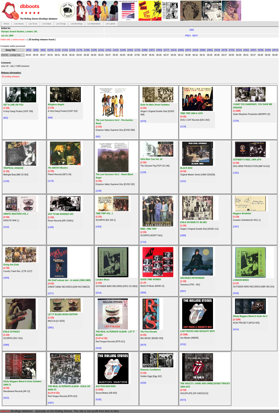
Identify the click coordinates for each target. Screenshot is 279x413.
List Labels (110, 24)
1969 (191, 30)
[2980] (203, 50)
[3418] (217, 50)
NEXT (195, 36)
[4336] (268, 50)
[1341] (108, 50)
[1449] (123, 50)
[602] (28, 50)
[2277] (166, 50)
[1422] (116, 50)
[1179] (79, 50)
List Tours (33, 24)
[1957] (152, 50)
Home (6, 24)
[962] (43, 50)
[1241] (101, 50)
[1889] (145, 50)
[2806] (181, 50)
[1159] (72, 50)
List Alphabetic (94, 24)
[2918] (195, 50)
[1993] (159, 50)
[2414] (174, 50)
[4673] (275, 50)
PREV (188, 36)
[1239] (94, 50)
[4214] (239, 50)
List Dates (46, 24)
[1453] (130, 50)
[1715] (137, 50)
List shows (19, 24)
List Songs (61, 24)
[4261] (246, 50)
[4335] (261, 50)
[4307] (253, 50)
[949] (36, 50)
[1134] (65, 50)
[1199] (87, 50)
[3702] (232, 50)
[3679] (224, 50)
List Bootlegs (76, 24)
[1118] (57, 50)
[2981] (210, 50)
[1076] (50, 50)
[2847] (188, 50)
